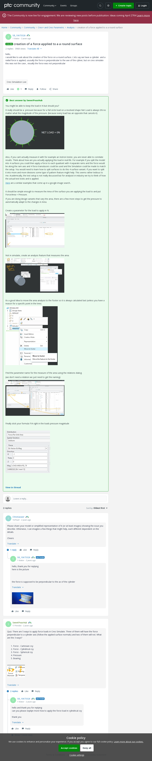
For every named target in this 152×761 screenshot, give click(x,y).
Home (4, 27)
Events (63, 5)
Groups (73, 5)
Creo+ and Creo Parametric (51, 27)
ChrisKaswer (18, 516)
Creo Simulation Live (16, 82)
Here (7, 183)
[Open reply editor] (55, 498)
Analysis (71, 27)
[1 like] (19, 89)
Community (15, 27)
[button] (123, 6)
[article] (55, 533)
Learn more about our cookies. (128, 741)
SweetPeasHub (20, 622)
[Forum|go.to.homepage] (22, 5)
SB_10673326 (19, 35)
